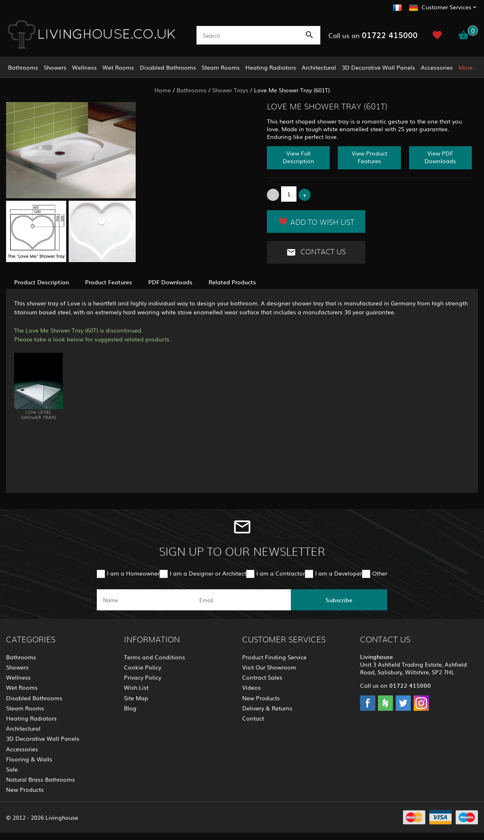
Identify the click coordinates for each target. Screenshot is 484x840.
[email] (241, 600)
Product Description (41, 281)
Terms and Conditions (154, 657)
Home (162, 90)
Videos (251, 687)
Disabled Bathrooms (168, 67)
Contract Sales (262, 677)
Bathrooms (23, 67)
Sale (12, 769)
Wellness (84, 67)
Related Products (232, 281)
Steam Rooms (221, 67)
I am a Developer (338, 573)
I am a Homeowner (133, 573)
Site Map (136, 698)
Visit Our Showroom (269, 667)
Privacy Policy (142, 677)
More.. (467, 67)
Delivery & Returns (267, 708)
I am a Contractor (280, 573)
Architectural (319, 67)
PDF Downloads (170, 281)
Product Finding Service (274, 657)
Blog (130, 708)
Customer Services (446, 7)
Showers (55, 67)
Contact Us (316, 252)
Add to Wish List (316, 221)
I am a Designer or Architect (208, 573)
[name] (145, 600)
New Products (25, 789)
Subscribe (339, 599)
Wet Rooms (118, 67)
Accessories (437, 67)
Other (379, 573)
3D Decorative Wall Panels (378, 67)
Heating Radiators (270, 67)
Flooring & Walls (29, 759)
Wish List (136, 687)
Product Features (108, 281)
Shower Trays (230, 90)
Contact (253, 718)
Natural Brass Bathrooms (40, 779)
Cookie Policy (142, 667)
